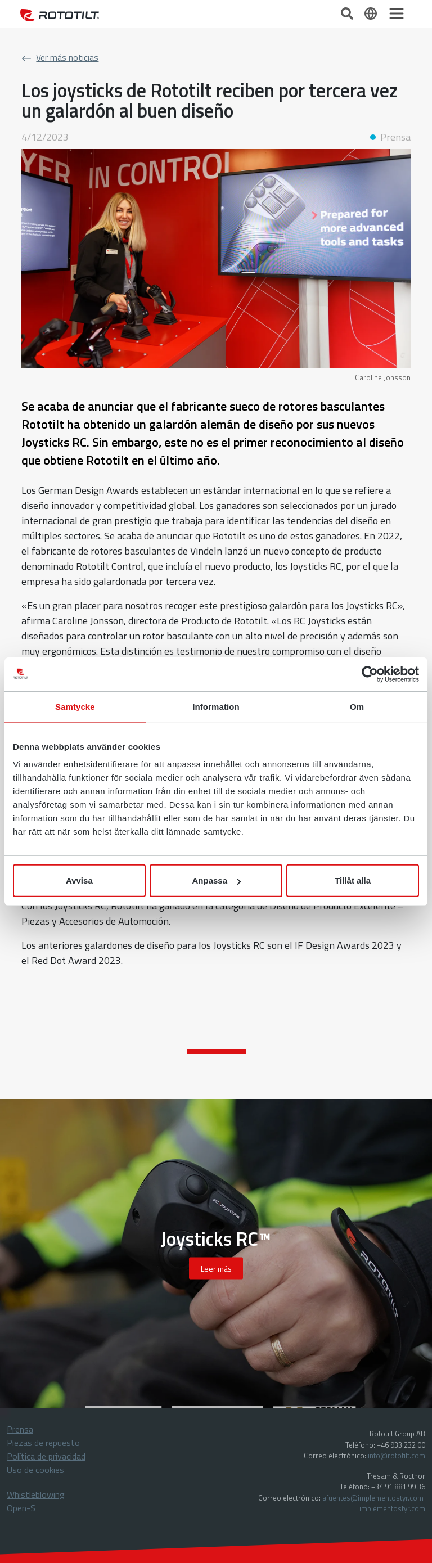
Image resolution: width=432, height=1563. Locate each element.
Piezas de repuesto (43, 1442)
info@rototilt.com (396, 1455)
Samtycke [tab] (75, 706)
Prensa (20, 1429)
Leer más (216, 1268)
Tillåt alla (353, 880)
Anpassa (216, 880)
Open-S (21, 1508)
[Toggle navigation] (396, 13)
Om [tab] (357, 706)
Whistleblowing (36, 1494)
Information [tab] (216, 706)
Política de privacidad (46, 1456)
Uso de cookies (35, 1469)
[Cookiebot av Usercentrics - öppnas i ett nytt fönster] (370, 673)
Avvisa (79, 880)
